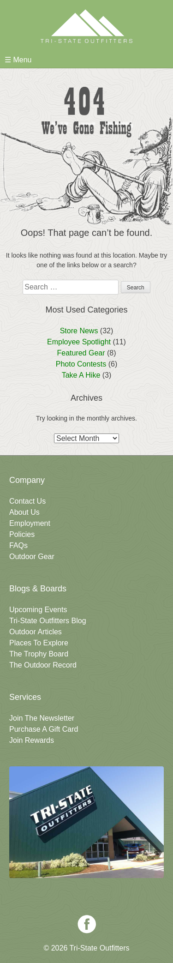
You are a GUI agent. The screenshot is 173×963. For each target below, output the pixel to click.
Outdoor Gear (31, 556)
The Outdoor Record (43, 665)
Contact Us (27, 501)
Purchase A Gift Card (43, 729)
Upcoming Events (38, 610)
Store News (79, 331)
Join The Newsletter (41, 718)
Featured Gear (81, 353)
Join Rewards (31, 740)
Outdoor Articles (35, 632)
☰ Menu (18, 60)
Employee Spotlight (79, 342)
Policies (22, 534)
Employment (29, 523)
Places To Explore (38, 643)
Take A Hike (81, 375)
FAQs (18, 545)
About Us (24, 512)
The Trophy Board (38, 654)
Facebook (87, 924)
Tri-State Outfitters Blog (47, 621)
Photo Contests (81, 364)
